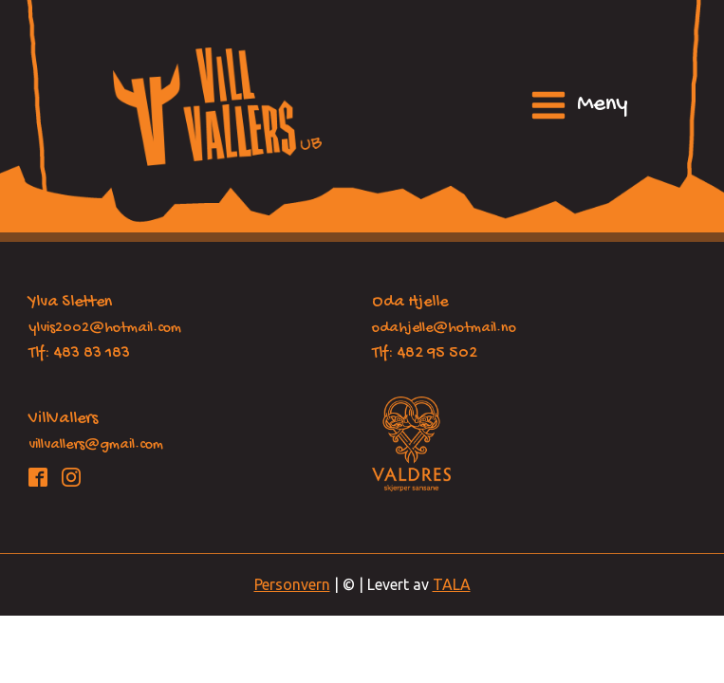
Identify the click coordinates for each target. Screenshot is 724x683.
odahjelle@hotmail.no (444, 329)
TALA (452, 584)
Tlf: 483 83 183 (79, 353)
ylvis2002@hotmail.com (104, 329)
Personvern (292, 584)
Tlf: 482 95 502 (424, 353)
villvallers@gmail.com (95, 445)
